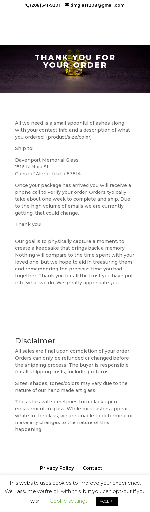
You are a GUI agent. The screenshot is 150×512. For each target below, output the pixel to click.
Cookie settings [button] (69, 501)
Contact (92, 468)
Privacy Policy (57, 468)
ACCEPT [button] (107, 501)
